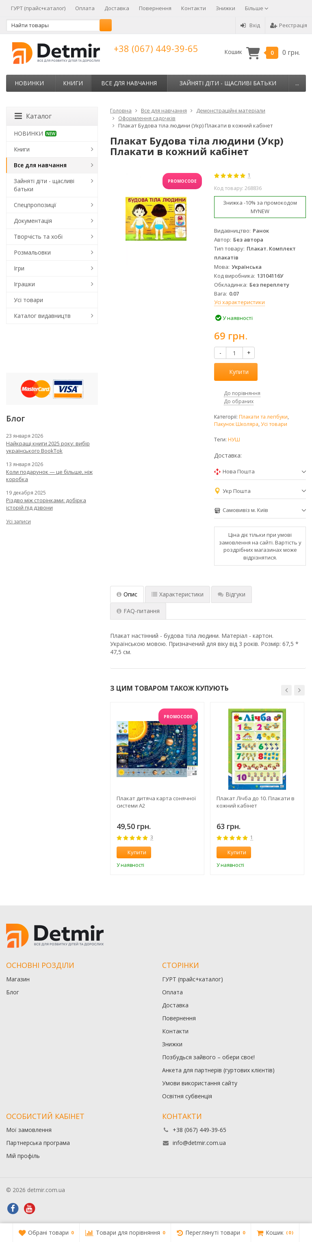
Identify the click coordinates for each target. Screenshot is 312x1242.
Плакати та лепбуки (263, 416)
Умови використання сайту (199, 1083)
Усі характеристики (239, 302)
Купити (234, 372)
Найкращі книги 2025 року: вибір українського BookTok (48, 447)
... (297, 83)
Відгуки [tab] (231, 594)
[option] (157, 788)
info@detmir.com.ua (199, 1143)
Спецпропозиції (35, 205)
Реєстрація (288, 25)
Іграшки (24, 284)
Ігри (19, 268)
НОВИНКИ (29, 83)
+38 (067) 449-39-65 (156, 48)
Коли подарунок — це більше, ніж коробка (49, 475)
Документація (33, 221)
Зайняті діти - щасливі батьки (228, 83)
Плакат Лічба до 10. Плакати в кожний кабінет (256, 802)
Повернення (155, 8)
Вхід (250, 25)
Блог (12, 992)
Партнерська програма (38, 1143)
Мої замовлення (29, 1130)
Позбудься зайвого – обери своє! (208, 1057)
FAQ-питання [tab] (138, 611)
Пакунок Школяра (236, 424)
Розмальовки (32, 252)
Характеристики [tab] (178, 594)
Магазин (18, 979)
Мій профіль (23, 1156)
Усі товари (274, 424)
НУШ (234, 439)
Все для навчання (129, 83)
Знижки (225, 8)
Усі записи (18, 521)
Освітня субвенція (187, 1096)
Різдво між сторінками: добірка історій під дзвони (46, 504)
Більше (257, 8)
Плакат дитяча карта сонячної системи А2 (156, 802)
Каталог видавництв (42, 316)
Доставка (116, 8)
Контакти (193, 8)
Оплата (85, 8)
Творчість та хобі (38, 236)
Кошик (262, 52)
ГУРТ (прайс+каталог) (38, 8)
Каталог (33, 116)
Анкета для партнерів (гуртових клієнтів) (218, 1070)
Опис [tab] (127, 594)
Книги (73, 83)
